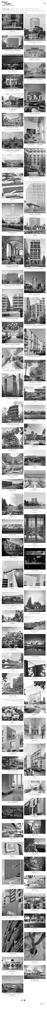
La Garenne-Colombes (12, 415)
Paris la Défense (12, 388)
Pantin (35, 229)
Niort (35, 397)
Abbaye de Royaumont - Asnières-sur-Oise (12, 253)
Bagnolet (35, 700)
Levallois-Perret (35, 54)
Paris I (12, 577)
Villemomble (12, 640)
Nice (35, 461)
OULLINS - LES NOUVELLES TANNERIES (12, 103)
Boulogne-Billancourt (35, 345)
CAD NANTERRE (12, 220)
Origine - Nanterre (35, 200)
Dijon (12, 664)
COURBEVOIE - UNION (35, 373)
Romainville (12, 966)
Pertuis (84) (12, 487)
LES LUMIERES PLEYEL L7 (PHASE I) (35, 256)
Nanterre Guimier (12, 306)
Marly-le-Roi (35, 626)
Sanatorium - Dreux (12, 123)
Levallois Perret (35, 583)
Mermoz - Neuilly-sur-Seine (12, 361)
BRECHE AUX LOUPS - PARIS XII (12, 280)
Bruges (35, 482)
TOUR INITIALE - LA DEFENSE (35, 133)
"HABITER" (12, 25)
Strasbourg (35, 648)
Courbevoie (12, 741)
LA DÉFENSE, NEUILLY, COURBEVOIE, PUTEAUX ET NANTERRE (12, 143)
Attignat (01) (35, 975)
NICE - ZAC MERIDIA (35, 285)
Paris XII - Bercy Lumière (12, 335)
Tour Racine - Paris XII (35, 30)
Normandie (35, 562)
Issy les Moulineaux (35, 790)
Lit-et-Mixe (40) (12, 65)
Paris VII (12, 507)
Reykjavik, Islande (35, 604)
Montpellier (12, 441)
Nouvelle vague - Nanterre (35, 313)
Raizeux (35, 848)
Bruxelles (35, 885)
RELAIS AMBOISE (35, 101)
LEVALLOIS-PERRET (12, 164)
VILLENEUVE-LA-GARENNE (35, 73)
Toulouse (35, 503)
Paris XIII (12, 833)
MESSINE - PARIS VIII (35, 165)
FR (42, 1007)
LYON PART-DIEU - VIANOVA (12, 84)
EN (41, 1007)
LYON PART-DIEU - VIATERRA (12, 46)
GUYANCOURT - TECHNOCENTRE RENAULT (12, 987)
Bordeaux (35, 437)
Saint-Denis (12, 530)
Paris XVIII (12, 550)
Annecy (12, 619)
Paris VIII (35, 671)
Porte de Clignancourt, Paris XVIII (12, 601)
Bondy (12, 713)
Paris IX (12, 189)
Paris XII (35, 415)
